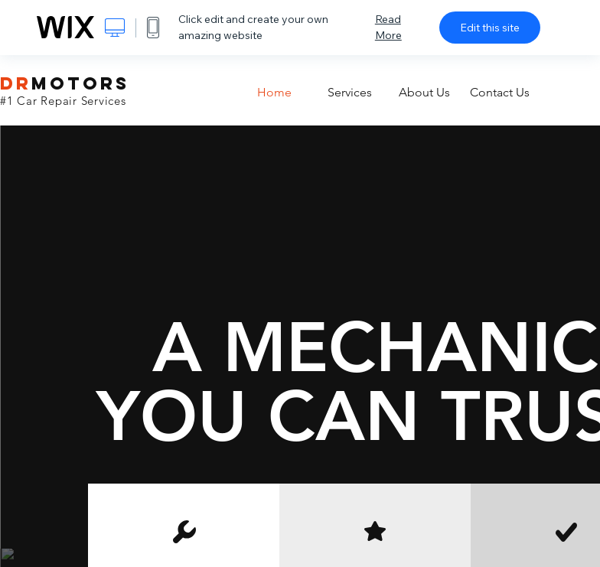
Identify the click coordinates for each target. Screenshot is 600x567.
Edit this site (490, 27)
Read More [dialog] (388, 27)
